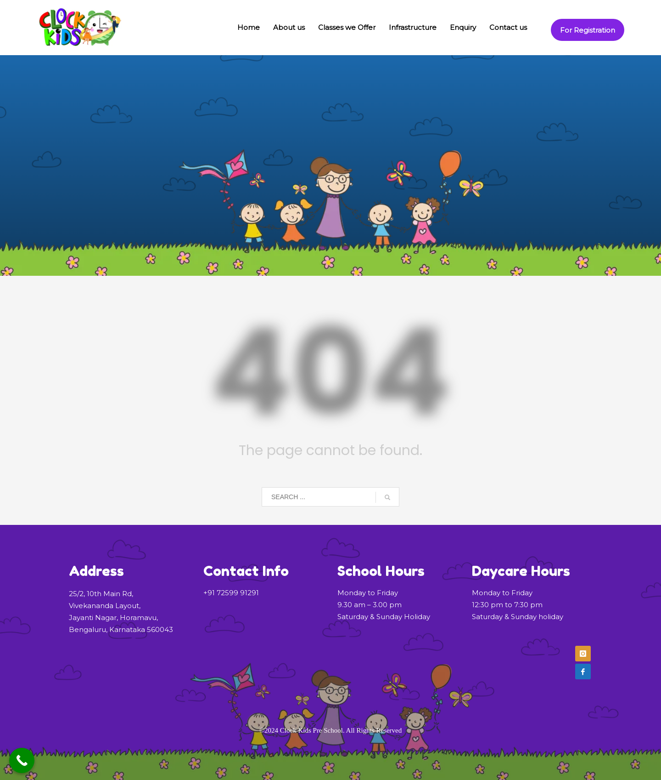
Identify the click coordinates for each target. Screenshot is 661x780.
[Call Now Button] (21, 760)
